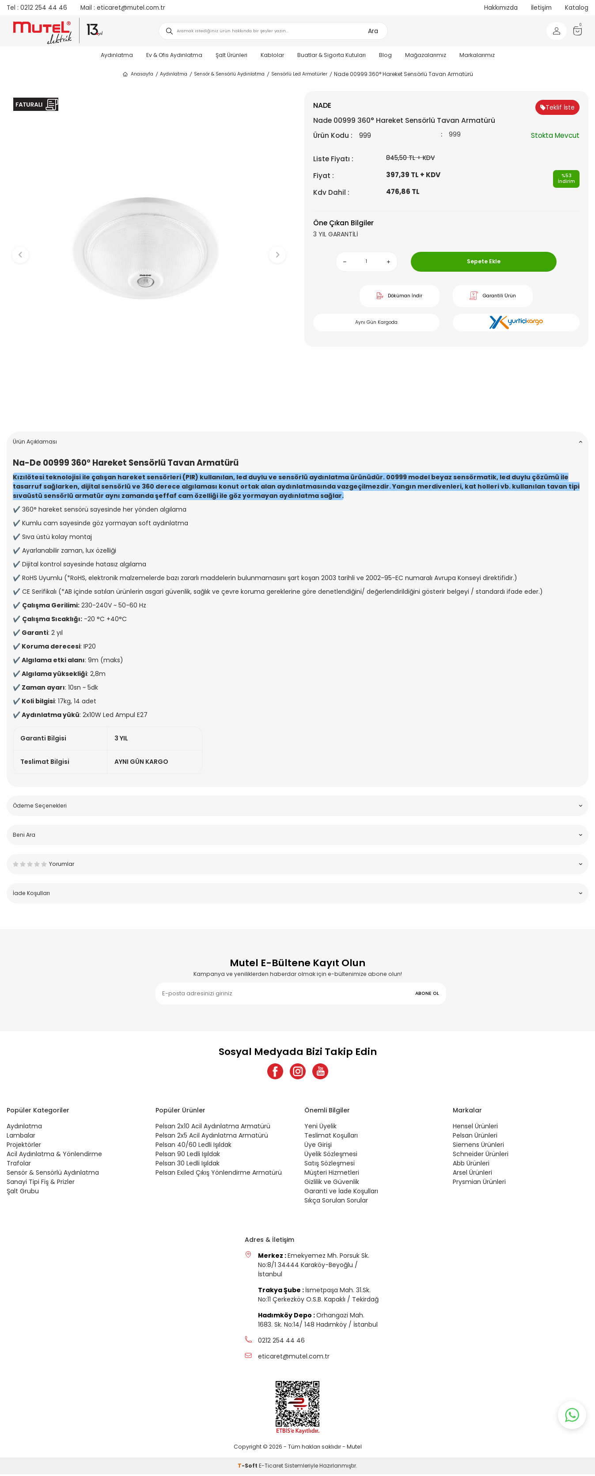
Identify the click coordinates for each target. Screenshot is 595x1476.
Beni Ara (297, 835)
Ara (373, 31)
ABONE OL (427, 993)
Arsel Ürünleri (472, 1174)
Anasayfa (137, 74)
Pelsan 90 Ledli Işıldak (187, 1155)
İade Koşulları (297, 893)
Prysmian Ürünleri (479, 1183)
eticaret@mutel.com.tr (122, 8)
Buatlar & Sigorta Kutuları (331, 55)
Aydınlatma (117, 55)
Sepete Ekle (483, 261)
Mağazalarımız (425, 55)
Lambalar (21, 1137)
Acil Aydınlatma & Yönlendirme (54, 1155)
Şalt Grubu (23, 1192)
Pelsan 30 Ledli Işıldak (187, 1165)
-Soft (248, 1467)
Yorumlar (297, 864)
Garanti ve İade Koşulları (341, 1192)
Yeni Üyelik (320, 1127)
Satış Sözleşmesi (329, 1165)
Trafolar (19, 1165)
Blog (385, 55)
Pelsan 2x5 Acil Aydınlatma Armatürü (211, 1137)
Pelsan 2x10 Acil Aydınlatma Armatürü (212, 1127)
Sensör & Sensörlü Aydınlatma (229, 74)
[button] (148, 411)
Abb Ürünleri (471, 1165)
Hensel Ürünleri (475, 1127)
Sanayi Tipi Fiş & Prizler (41, 1183)
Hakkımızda (501, 8)
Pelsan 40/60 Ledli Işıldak (193, 1146)
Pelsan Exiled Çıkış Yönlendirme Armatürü (218, 1174)
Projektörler (24, 1146)
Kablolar (272, 55)
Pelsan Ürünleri (475, 1137)
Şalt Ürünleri (231, 55)
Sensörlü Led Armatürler (299, 74)
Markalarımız (477, 55)
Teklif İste (557, 107)
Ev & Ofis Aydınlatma (174, 55)
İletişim (541, 8)
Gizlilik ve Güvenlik (331, 1183)
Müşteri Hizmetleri (331, 1174)
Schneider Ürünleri (480, 1155)
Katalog (576, 8)
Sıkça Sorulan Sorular (336, 1202)
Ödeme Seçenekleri (297, 805)
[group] (149, 247)
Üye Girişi (318, 1146)
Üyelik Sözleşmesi (330, 1155)
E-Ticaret (271, 1467)
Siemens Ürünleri (478, 1146)
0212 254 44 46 (37, 8)
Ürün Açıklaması (297, 441)
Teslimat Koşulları (331, 1137)
